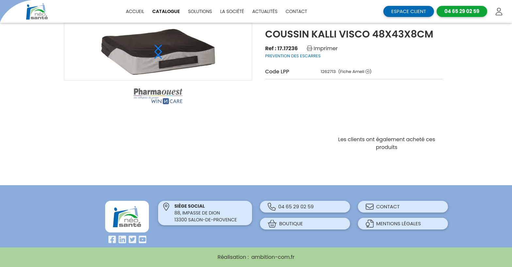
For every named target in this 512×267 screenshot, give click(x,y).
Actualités (265, 11)
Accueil (135, 11)
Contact (296, 11)
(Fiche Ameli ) (355, 71)
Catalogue (166, 11)
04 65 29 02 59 (291, 207)
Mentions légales (393, 224)
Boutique (285, 224)
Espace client (408, 11)
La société (232, 11)
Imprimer (322, 48)
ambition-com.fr (273, 257)
